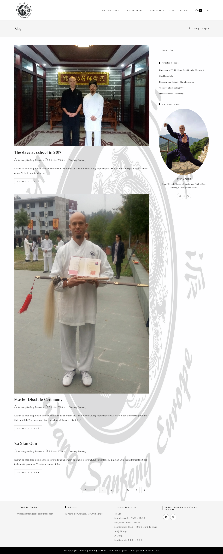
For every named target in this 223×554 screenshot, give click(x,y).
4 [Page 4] (119, 489)
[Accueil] (190, 28)
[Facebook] (187, 196)
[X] (180, 196)
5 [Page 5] (128, 489)
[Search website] (207, 10)
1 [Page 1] (94, 489)
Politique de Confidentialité (144, 550)
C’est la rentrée (166, 76)
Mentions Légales (118, 550)
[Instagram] (173, 517)
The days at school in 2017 (37, 152)
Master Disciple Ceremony (38, 399)
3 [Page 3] (111, 489)
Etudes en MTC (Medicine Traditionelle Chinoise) (181, 70)
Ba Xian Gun (25, 443)
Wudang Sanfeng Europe (30, 160)
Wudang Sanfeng (77, 160)
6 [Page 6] (136, 489)
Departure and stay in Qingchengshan (176, 82)
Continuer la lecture (29, 180)
